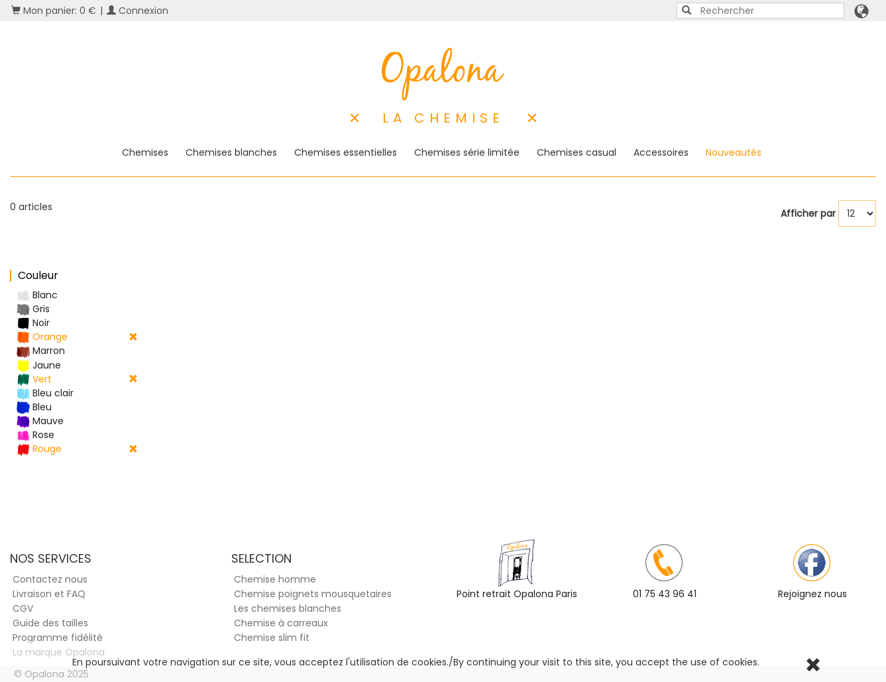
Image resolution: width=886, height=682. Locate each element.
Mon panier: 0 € (53, 10)
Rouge (77, 449)
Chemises (145, 152)
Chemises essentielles (345, 152)
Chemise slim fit (271, 637)
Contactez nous (50, 579)
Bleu (34, 407)
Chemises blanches (231, 152)
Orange (77, 337)
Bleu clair (45, 393)
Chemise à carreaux (281, 623)
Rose (35, 435)
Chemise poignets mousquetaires (313, 593)
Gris (33, 309)
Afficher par (808, 213)
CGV (23, 608)
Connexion (137, 10)
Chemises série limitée (467, 152)
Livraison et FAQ (49, 593)
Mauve (40, 421)
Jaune (39, 365)
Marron (41, 351)
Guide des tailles (50, 623)
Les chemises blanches (287, 608)
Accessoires (661, 152)
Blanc (37, 295)
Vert (77, 379)
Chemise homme (275, 579)
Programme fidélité (58, 637)
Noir (33, 323)
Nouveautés (733, 152)
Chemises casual (576, 152)
